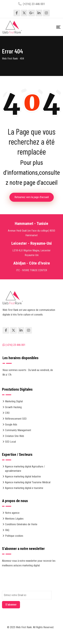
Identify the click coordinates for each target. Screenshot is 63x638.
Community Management (18, 430)
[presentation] (27, 584)
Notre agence (12, 512)
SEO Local (10, 441)
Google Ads (11, 424)
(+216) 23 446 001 (34, 4)
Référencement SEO (16, 418)
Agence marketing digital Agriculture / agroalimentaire (25, 468)
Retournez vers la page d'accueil (31, 197)
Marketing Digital (14, 401)
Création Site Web (14, 436)
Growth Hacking (13, 407)
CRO (7, 412)
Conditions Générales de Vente (21, 524)
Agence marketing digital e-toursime (24, 488)
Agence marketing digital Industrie (23, 476)
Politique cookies (14, 535)
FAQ (7, 530)
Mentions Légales (14, 518)
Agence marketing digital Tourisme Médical (27, 482)
